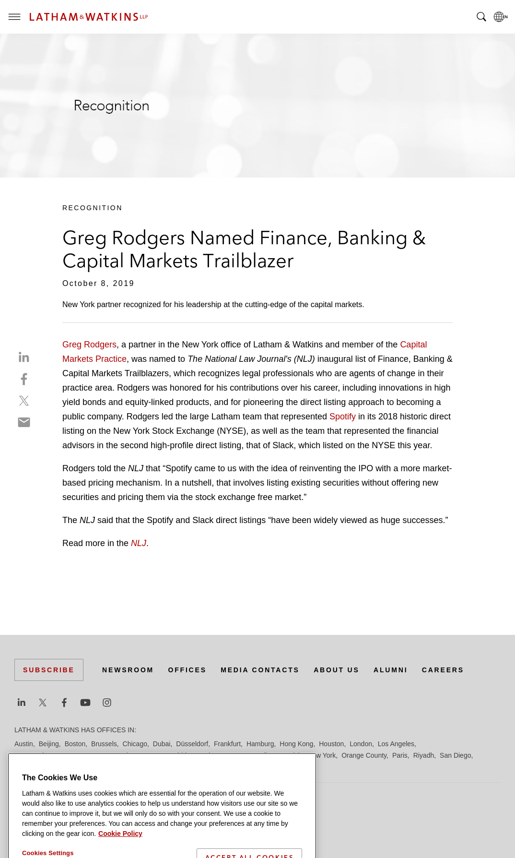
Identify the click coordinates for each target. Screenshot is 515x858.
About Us (337, 670)
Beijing (49, 744)
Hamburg (260, 744)
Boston (75, 744)
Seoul (71, 767)
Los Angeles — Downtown (53, 755)
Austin (23, 744)
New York (321, 755)
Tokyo (203, 767)
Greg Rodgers (89, 344)
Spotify (343, 416)
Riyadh (423, 755)
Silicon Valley (105, 767)
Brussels (104, 744)
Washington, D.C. (258, 767)
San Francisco (35, 767)
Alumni (391, 670)
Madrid (176, 755)
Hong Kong (296, 744)
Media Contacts (260, 670)
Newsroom (128, 670)
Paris (400, 755)
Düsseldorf (192, 744)
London (361, 744)
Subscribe (49, 670)
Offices (187, 670)
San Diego (455, 755)
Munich (291, 755)
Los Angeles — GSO (129, 755)
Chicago (135, 744)
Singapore (145, 767)
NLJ (138, 543)
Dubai (162, 744)
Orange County (363, 755)
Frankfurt (227, 744)
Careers (443, 670)
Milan (266, 755)
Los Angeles (396, 744)
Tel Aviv (178, 767)
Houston (331, 744)
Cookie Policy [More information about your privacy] (120, 852)
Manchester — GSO (222, 755)
